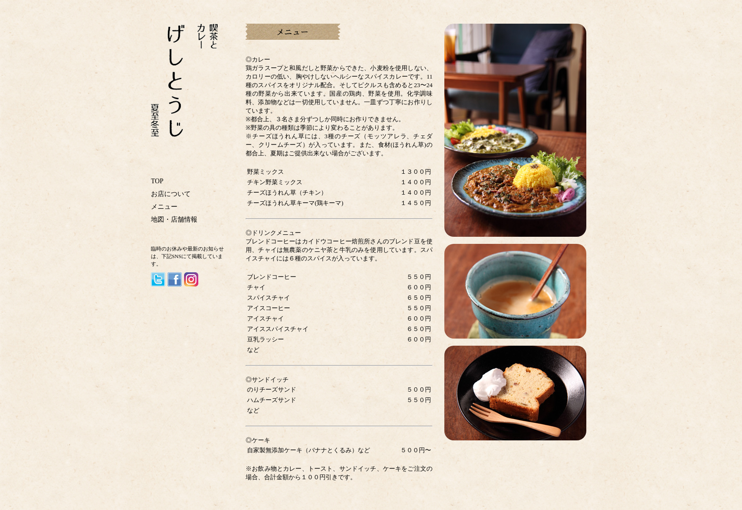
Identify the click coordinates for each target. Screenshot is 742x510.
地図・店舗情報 (174, 219)
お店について (171, 193)
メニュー (164, 206)
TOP (157, 181)
